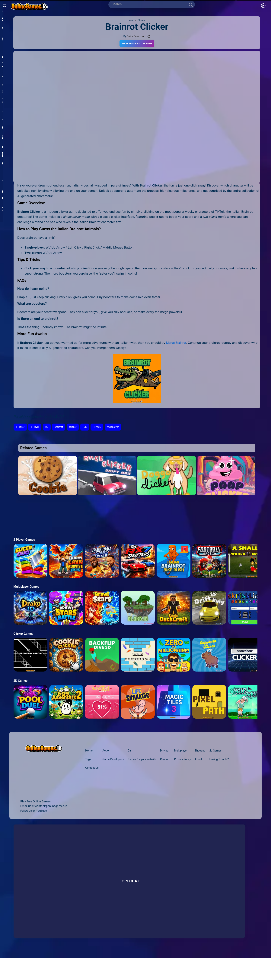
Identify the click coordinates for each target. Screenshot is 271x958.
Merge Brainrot (177, 343)
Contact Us (92, 773)
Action (107, 751)
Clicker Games (24, 634)
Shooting (204, 751)
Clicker (76, 427)
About (203, 759)
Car (132, 751)
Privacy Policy (186, 759)
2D (48, 427)
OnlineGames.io (135, 36)
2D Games (20, 681)
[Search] (150, 4)
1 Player (20, 427)
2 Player (36, 427)
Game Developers (114, 759)
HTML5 (101, 427)
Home (89, 751)
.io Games (220, 751)
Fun (89, 427)
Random (167, 759)
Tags (88, 759)
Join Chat (129, 886)
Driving (166, 751)
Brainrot (61, 427)
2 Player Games (24, 540)
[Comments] (149, 36)
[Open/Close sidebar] (4, 4)
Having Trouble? (224, 759)
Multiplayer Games (27, 587)
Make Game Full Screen (137, 43)
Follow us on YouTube (34, 816)
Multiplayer (118, 427)
